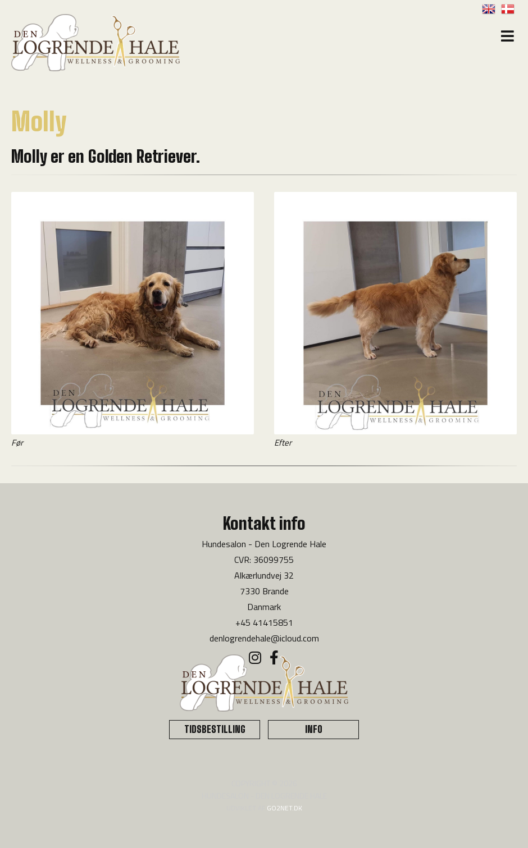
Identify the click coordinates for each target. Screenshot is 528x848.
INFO (313, 729)
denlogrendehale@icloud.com (264, 638)
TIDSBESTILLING (214, 729)
